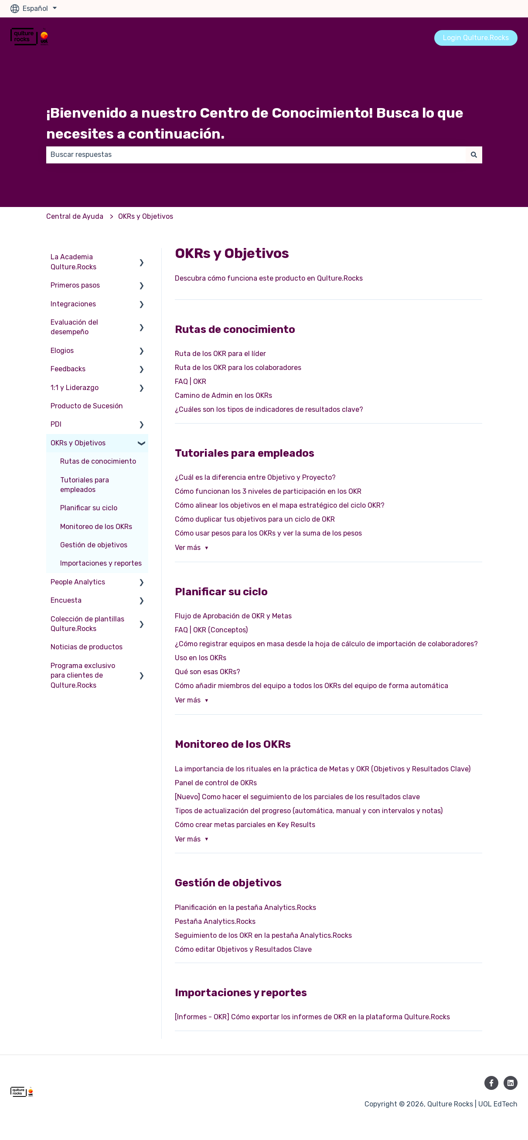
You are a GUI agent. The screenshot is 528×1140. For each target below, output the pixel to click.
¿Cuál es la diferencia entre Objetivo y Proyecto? (255, 477)
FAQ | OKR (190, 381)
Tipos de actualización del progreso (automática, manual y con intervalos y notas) (309, 811)
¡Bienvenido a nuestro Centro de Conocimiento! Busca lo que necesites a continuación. (254, 123)
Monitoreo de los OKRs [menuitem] (96, 526)
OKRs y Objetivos (145, 216)
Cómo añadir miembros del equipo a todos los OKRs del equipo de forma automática (311, 686)
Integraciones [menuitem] (73, 304)
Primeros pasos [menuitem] (75, 285)
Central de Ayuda (74, 216)
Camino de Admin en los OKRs (223, 395)
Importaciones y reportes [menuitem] (101, 563)
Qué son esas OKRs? (207, 672)
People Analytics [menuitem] (78, 582)
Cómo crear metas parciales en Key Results (245, 825)
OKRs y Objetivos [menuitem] (78, 443)
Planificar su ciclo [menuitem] (88, 508)
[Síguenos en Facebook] (491, 1083)
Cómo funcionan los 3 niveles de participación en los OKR (268, 491)
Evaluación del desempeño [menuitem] (74, 327)
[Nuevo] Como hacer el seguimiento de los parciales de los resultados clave (297, 797)
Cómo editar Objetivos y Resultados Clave (243, 949)
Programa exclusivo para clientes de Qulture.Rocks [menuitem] (83, 675)
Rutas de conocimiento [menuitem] (98, 461)
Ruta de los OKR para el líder (220, 353)
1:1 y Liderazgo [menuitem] (75, 387)
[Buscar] (474, 154)
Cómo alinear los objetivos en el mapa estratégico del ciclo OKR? (280, 505)
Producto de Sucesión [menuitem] (87, 406)
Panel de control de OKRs (216, 783)
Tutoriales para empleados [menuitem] (84, 485)
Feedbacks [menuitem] (68, 369)
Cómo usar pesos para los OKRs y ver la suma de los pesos (268, 533)
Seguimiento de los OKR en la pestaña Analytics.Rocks (263, 935)
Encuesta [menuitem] (66, 600)
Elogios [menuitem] (62, 350)
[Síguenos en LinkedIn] (511, 1083)
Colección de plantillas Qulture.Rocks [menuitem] (87, 624)
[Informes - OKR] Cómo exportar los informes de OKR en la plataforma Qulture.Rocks (312, 1017)
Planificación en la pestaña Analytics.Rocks (245, 907)
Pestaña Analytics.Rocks (215, 921)
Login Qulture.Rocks (476, 38)
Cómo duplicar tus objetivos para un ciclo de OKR (255, 519)
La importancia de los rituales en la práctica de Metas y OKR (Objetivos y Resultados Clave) (322, 769)
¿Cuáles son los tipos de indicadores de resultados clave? (269, 409)
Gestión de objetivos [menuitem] (93, 545)
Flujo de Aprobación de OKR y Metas (233, 616)
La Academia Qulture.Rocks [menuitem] (73, 262)
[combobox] (256, 154)
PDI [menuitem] (56, 424)
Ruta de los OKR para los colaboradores (238, 367)
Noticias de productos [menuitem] (87, 647)
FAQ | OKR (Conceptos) (211, 630)
